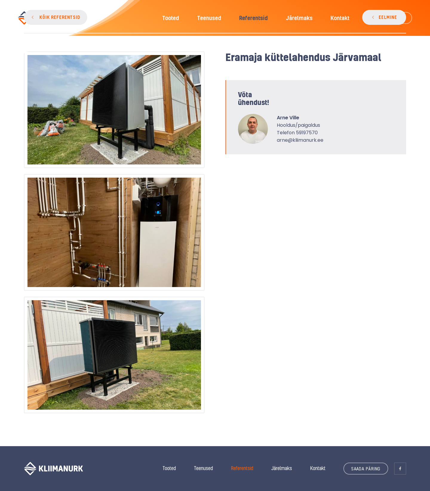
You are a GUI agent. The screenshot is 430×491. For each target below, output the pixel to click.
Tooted (169, 468)
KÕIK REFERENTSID (59, 17)
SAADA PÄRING (366, 468)
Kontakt (317, 468)
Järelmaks (281, 468)
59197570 (307, 132)
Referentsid (242, 468)
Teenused (203, 468)
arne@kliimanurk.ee (300, 140)
